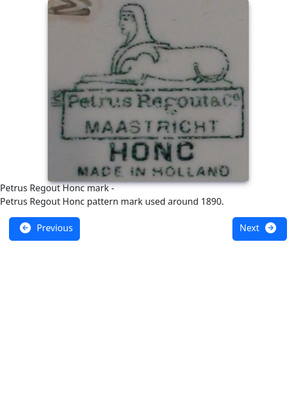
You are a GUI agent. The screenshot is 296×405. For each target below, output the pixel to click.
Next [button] (258, 228)
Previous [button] (46, 228)
